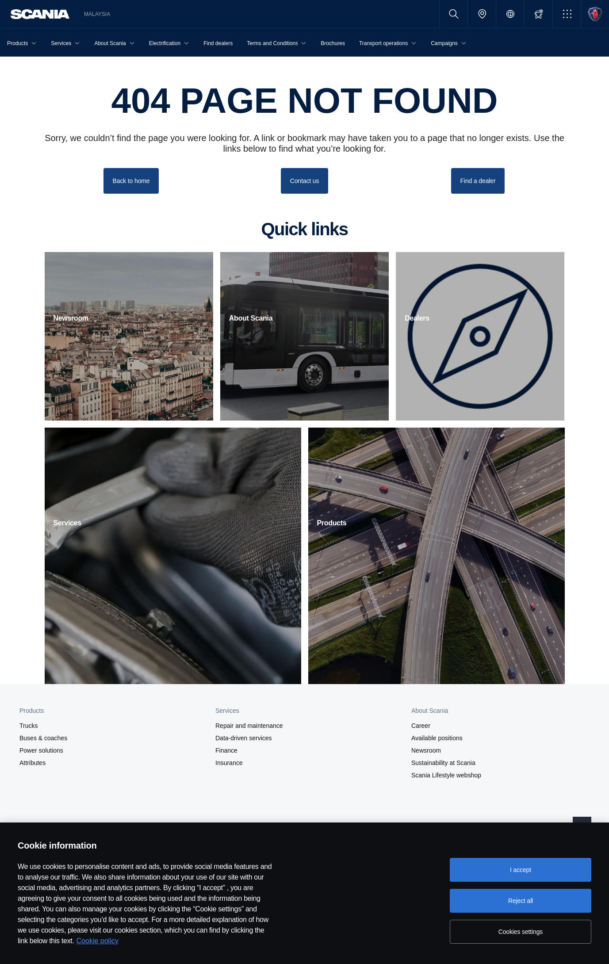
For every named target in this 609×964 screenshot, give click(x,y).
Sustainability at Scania (443, 762)
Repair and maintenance (249, 725)
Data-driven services (243, 738)
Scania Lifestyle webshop (446, 775)
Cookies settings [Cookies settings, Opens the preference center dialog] (520, 931)
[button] (567, 14)
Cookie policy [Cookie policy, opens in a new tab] (98, 941)
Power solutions (41, 750)
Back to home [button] (131, 180)
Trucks (28, 725)
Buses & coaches (43, 738)
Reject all (520, 900)
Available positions (437, 738)
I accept (520, 869)
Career (420, 725)
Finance (226, 750)
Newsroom (426, 750)
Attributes (32, 762)
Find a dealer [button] (478, 180)
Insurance (228, 762)
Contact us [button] (304, 180)
